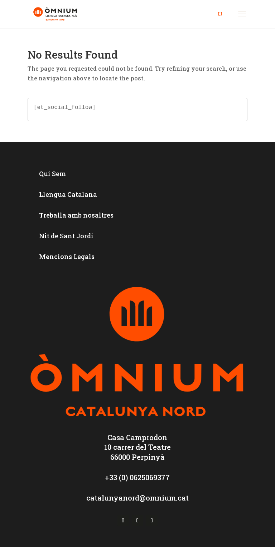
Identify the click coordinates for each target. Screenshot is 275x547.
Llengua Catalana (68, 194)
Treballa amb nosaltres (76, 215)
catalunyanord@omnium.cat (137, 497)
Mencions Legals (67, 256)
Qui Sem (52, 173)
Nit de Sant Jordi (66, 236)
